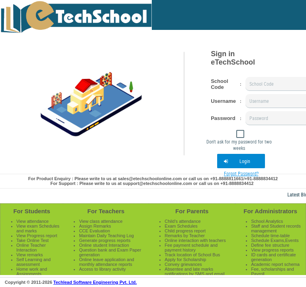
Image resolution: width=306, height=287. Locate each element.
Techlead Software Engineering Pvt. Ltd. (95, 282)
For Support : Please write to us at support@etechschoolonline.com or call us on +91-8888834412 (152, 183)
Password (223, 118)
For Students (31, 211)
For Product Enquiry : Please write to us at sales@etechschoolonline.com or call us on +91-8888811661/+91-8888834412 (153, 178)
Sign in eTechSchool (233, 58)
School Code (219, 84)
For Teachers (105, 211)
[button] (241, 161)
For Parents (191, 211)
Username (223, 101)
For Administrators (270, 211)
